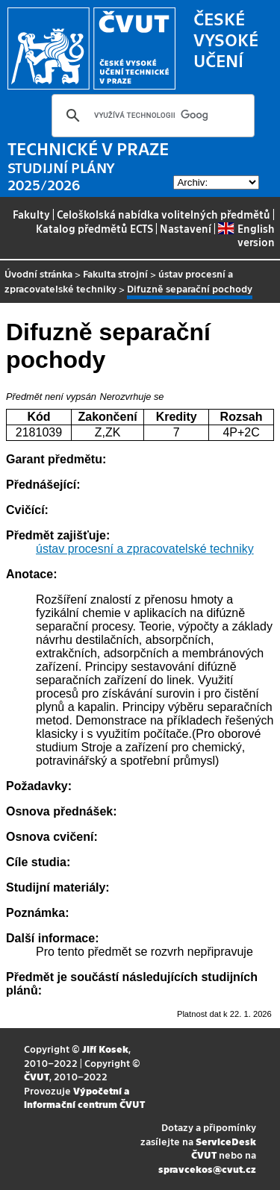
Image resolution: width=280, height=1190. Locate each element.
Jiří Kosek (105, 1048)
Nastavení (185, 228)
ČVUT (36, 1076)
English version (246, 235)
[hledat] (151, 116)
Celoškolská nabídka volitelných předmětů (163, 214)
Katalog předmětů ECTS (94, 228)
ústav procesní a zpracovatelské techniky (145, 548)
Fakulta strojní (115, 273)
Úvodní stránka (38, 273)
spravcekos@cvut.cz (207, 1168)
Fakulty (31, 214)
